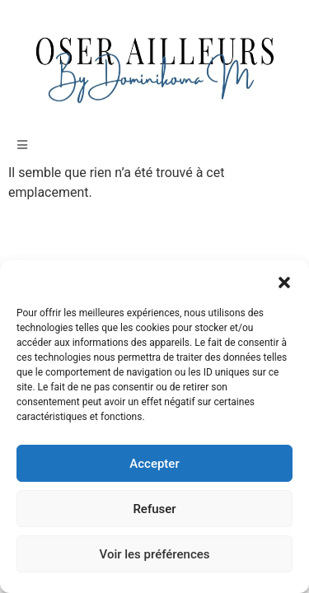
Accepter (154, 463)
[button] (284, 281)
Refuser (154, 509)
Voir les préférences (155, 554)
